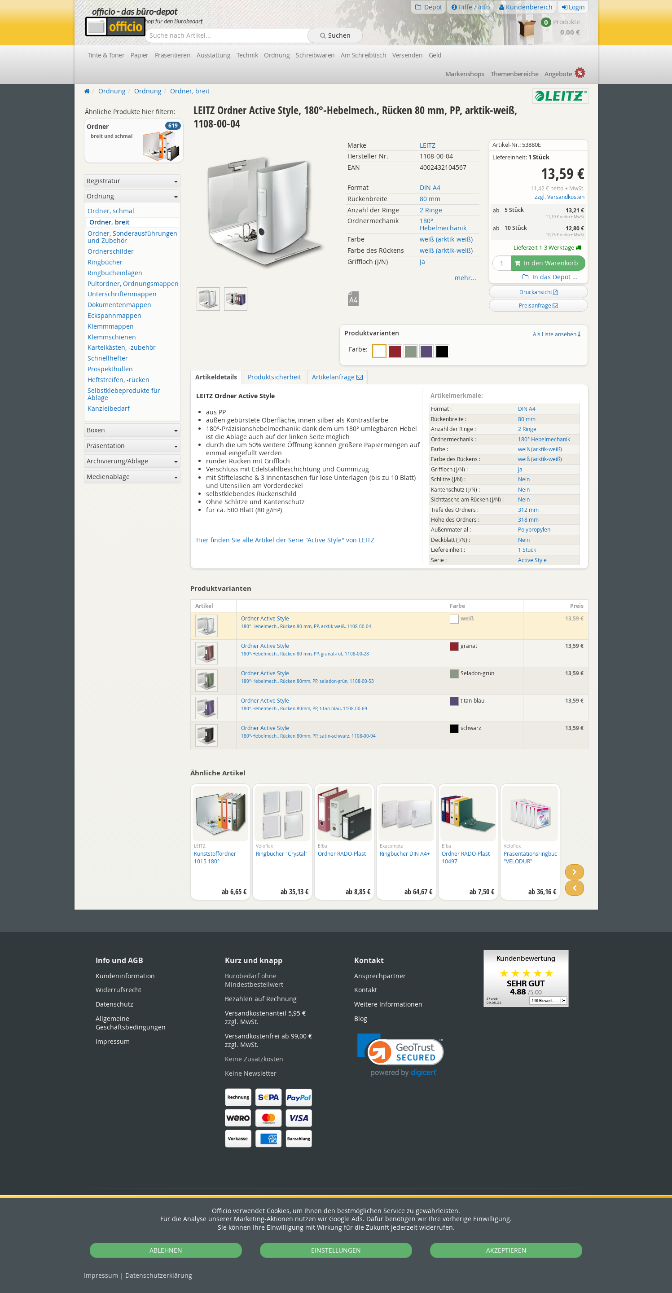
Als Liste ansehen (556, 334)
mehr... (465, 277)
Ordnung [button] (132, 196)
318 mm (528, 519)
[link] (401, 1055)
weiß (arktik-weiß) (446, 239)
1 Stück (527, 549)
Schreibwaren (315, 55)
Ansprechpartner (380, 976)
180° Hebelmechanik (443, 224)
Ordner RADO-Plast (342, 853)
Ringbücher (105, 262)
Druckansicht (538, 291)
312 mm (528, 509)
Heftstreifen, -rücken (118, 380)
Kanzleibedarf (109, 409)
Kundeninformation (125, 976)
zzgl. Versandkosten (559, 197)
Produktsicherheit (274, 377)
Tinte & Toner (106, 55)
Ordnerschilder (111, 251)
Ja (422, 261)
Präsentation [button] (132, 445)
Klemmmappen (111, 326)
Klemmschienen (112, 337)
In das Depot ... (549, 277)
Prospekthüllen (110, 369)
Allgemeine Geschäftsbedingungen (131, 1023)
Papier (140, 55)
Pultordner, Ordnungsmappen (133, 284)
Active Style (532, 560)
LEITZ (427, 145)
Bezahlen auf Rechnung (261, 998)
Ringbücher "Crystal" (281, 853)
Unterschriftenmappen (122, 294)
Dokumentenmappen (119, 305)
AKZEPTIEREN (506, 1250)
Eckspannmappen (114, 316)
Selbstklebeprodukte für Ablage (124, 394)
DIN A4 (430, 187)
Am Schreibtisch (363, 55)
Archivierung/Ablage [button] (132, 461)
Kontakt (365, 989)
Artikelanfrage (337, 377)
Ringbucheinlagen (115, 273)
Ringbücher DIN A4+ (405, 853)
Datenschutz (158, 1275)
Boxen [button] (132, 430)
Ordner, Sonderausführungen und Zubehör (132, 237)
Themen (514, 74)
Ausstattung (213, 55)
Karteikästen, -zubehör (122, 348)
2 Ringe (431, 210)
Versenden (407, 55)
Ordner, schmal (111, 211)
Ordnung (277, 55)
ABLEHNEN (165, 1250)
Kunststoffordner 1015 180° (215, 857)
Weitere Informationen (388, 1004)
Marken (464, 74)
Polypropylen (534, 529)
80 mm (430, 198)
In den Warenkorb (546, 263)
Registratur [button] (132, 180)
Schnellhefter (108, 358)
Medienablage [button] (132, 476)
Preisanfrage (538, 305)
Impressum (101, 1275)
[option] (220, 846)
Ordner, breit (109, 222)
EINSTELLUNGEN (336, 1250)
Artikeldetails (216, 377)
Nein (524, 479)
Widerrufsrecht (118, 989)
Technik (247, 55)
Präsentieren (172, 55)
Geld (435, 55)
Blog (360, 1018)
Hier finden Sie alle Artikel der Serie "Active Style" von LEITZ (285, 540)
